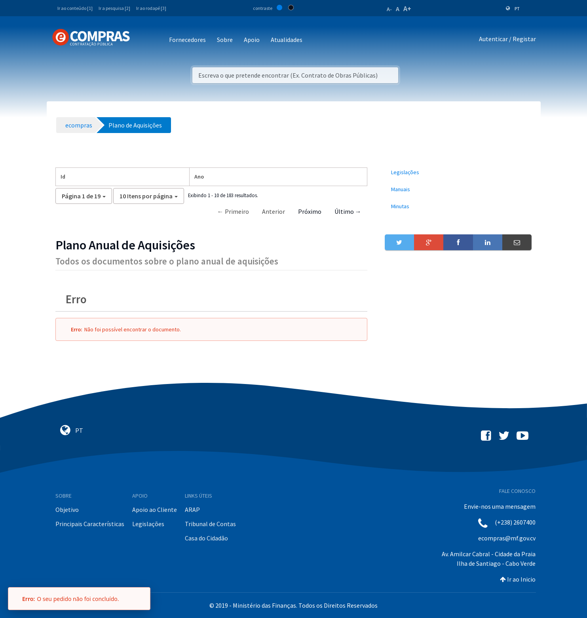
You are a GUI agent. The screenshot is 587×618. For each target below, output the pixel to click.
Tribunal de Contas (210, 524)
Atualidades (286, 40)
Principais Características (89, 524)
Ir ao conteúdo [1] (75, 8)
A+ (407, 8)
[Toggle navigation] (141, 40)
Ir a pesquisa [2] (114, 8)
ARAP (192, 509)
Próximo (309, 211)
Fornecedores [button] (187, 40)
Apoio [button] (252, 40)
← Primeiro (233, 211)
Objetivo (67, 509)
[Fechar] (140, 598)
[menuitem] (458, 172)
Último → (347, 211)
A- (389, 9)
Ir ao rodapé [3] (151, 8)
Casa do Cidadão (206, 538)
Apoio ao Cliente (154, 509)
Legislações (148, 524)
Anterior (273, 211)
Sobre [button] (225, 40)
